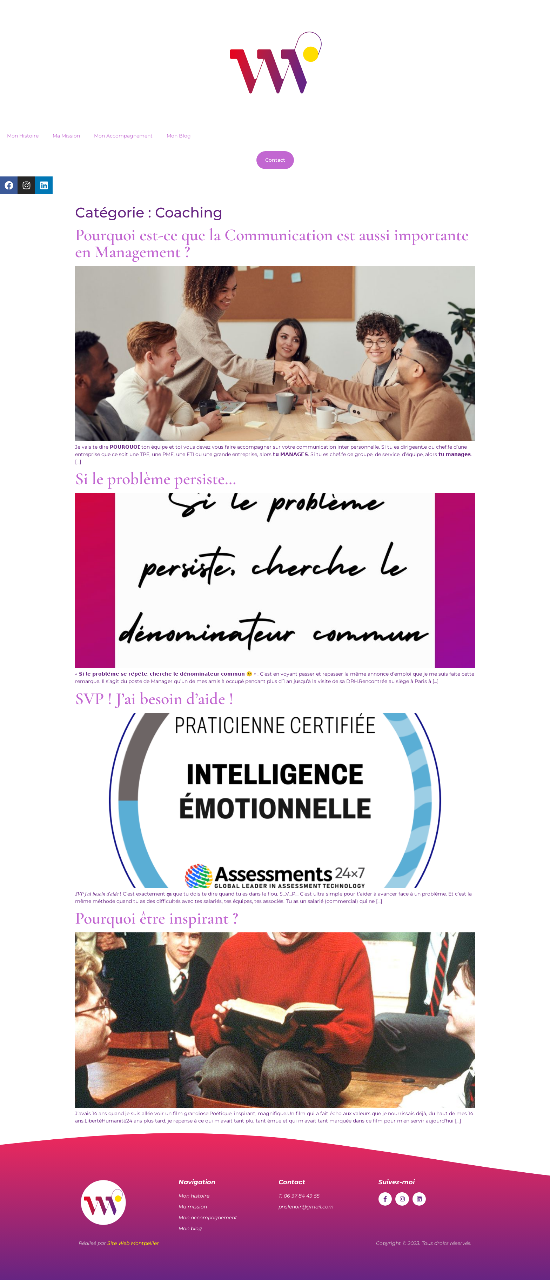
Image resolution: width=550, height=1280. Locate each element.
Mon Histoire (23, 136)
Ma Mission (66, 136)
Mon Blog (179, 136)
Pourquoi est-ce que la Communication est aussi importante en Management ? (272, 243)
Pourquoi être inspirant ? (156, 918)
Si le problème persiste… (155, 479)
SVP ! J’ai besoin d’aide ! (154, 699)
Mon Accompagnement (123, 136)
